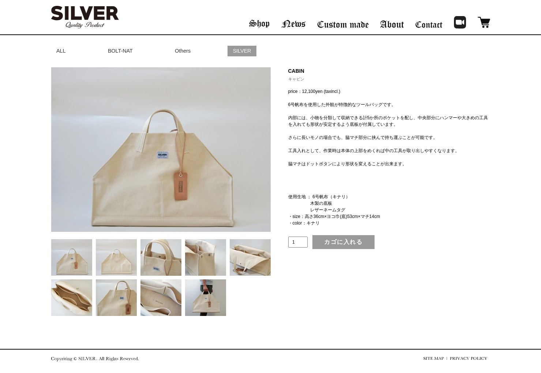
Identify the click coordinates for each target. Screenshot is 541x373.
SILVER (242, 51)
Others (183, 51)
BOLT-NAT (120, 51)
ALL (61, 51)
